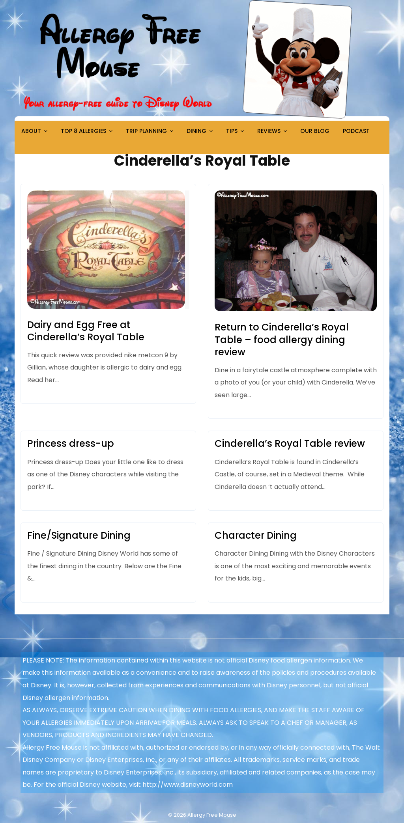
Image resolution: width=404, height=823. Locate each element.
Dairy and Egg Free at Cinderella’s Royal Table (85, 330)
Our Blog (314, 131)
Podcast (356, 131)
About (31, 131)
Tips (232, 131)
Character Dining (256, 535)
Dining (196, 131)
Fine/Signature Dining (79, 535)
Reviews (269, 131)
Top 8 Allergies (83, 131)
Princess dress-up (70, 443)
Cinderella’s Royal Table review (290, 443)
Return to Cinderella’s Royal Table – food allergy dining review (282, 339)
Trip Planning (146, 131)
